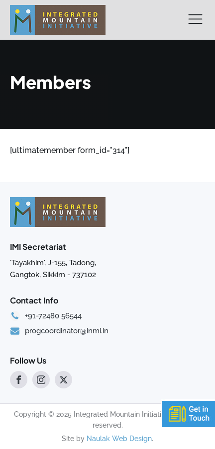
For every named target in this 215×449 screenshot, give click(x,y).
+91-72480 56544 (53, 316)
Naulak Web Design (119, 439)
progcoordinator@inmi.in (66, 331)
